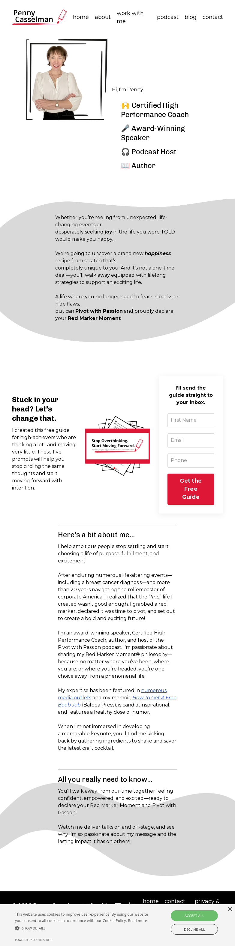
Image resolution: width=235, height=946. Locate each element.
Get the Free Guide (191, 490)
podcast (168, 17)
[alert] (117, 925)
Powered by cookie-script (33, 940)
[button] (81, 928)
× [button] (229, 909)
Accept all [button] (194, 915)
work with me (130, 17)
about (103, 17)
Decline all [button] (194, 929)
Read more (137, 920)
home (81, 17)
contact (213, 17)
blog (191, 17)
